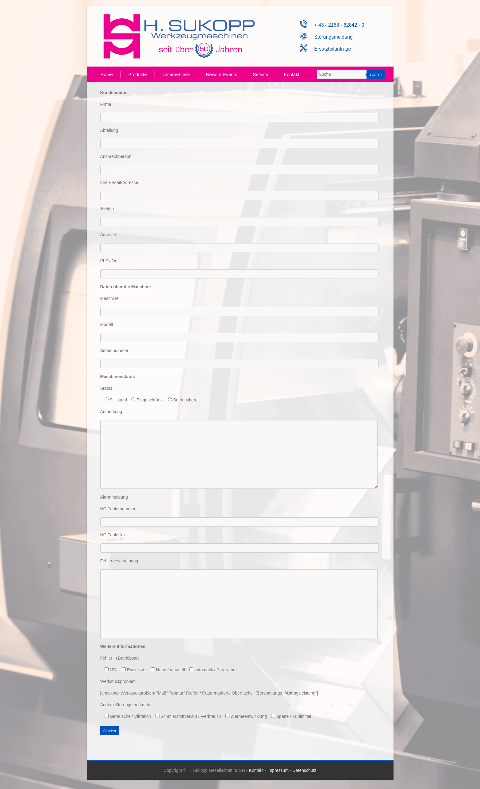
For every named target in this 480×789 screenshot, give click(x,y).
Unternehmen (176, 74)
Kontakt (291, 74)
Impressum (278, 770)
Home (107, 74)
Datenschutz (305, 770)
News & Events (221, 74)
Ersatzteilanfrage (325, 49)
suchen (376, 74)
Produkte (138, 74)
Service (260, 74)
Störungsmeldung (326, 37)
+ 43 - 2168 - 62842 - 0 (332, 25)
